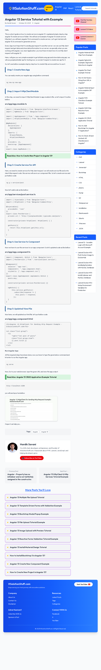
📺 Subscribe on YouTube (31, 458)
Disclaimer (12, 604)
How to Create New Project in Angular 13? (35, 156)
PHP (65, 8)
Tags (54, 601)
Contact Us (12, 601)
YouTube (55, 620)
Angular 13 (44, 432)
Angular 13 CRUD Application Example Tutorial (37, 377)
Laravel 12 (49, 8)
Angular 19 (58, 8)
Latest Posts (56, 597)
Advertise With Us (14, 614)
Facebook (55, 614)
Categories (56, 604)
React (70, 8)
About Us (11, 597)
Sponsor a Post (13, 617)
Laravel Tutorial (78, 8)
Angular (35, 432)
